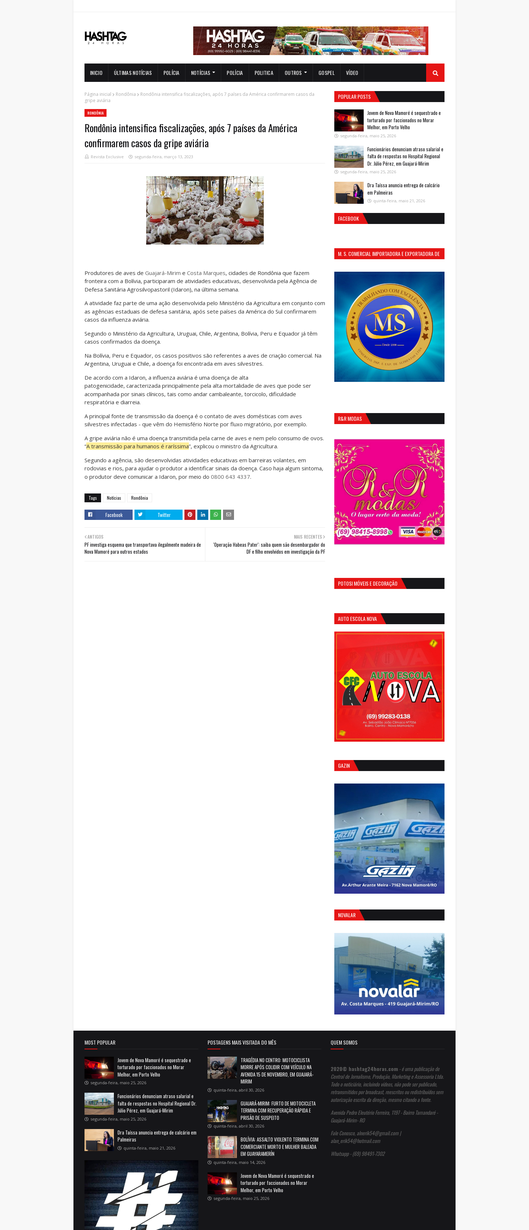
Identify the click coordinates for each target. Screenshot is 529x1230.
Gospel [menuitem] (327, 72)
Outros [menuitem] (293, 72)
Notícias (114, 498)
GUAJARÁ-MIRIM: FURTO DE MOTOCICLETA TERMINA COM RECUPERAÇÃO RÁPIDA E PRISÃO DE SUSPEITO (278, 1110)
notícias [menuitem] (200, 72)
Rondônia (126, 94)
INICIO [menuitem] (96, 72)
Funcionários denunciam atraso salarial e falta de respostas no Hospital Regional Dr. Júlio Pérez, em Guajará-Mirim (405, 156)
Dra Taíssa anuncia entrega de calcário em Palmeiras (403, 188)
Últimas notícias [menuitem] (133, 72)
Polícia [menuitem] (171, 72)
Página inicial (97, 94)
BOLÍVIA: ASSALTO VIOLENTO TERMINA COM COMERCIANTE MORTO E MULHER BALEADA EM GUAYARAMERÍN (280, 1146)
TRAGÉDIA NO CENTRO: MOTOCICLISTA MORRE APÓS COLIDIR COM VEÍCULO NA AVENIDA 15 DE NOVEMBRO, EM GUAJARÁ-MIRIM (277, 1070)
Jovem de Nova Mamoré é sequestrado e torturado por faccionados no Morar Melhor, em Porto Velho (404, 120)
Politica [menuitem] (264, 72)
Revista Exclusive (107, 156)
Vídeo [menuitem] (352, 72)
